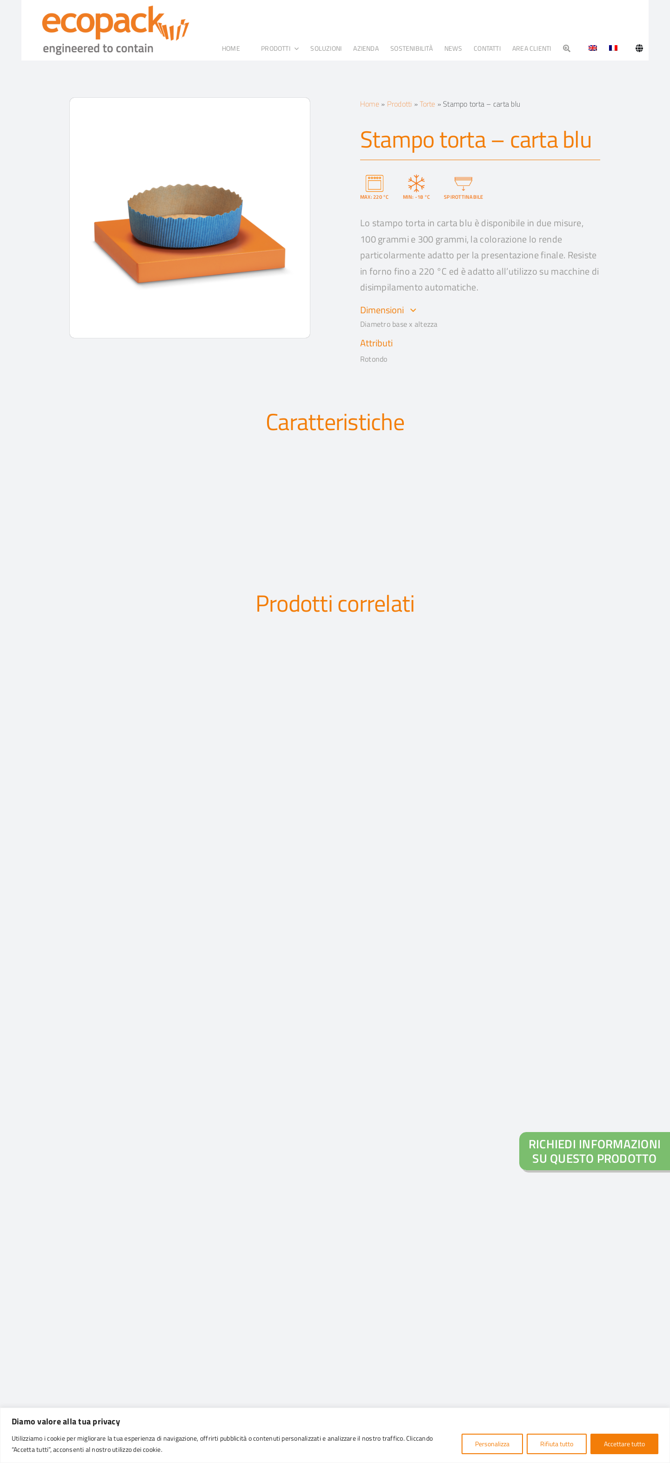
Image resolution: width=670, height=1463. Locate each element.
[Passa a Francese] (613, 48)
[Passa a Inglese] (589, 48)
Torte (427, 103)
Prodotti (399, 103)
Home (369, 103)
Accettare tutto (624, 1444)
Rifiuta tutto (556, 1444)
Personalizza (492, 1444)
